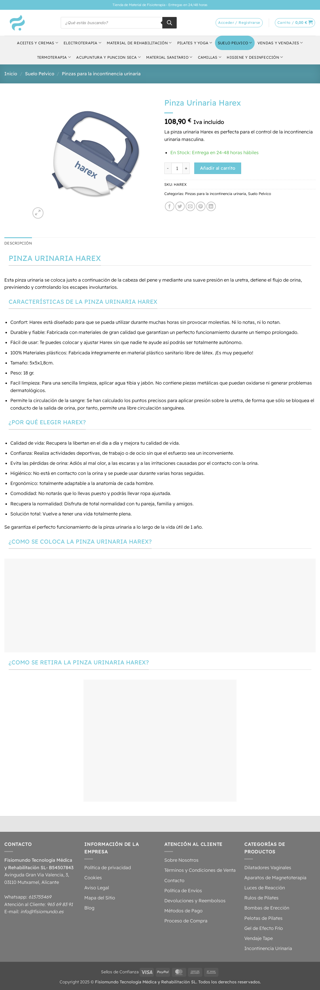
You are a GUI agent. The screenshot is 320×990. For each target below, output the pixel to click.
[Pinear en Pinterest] (200, 206)
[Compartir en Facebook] (169, 206)
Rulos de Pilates (261, 898)
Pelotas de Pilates (263, 918)
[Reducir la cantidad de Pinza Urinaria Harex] (167, 168)
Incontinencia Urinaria (268, 948)
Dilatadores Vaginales (267, 867)
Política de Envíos (183, 890)
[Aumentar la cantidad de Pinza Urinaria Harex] (186, 168)
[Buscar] (169, 22)
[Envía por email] (190, 206)
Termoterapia (54, 57)
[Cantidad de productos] (177, 168)
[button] (295, 22)
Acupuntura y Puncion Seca (108, 57)
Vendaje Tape (258, 938)
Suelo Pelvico (235, 42)
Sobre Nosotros (181, 860)
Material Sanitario (169, 57)
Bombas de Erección (266, 908)
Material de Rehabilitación (139, 42)
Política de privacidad (107, 867)
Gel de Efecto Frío (263, 928)
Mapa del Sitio (99, 898)
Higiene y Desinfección (255, 57)
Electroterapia (82, 42)
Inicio (10, 74)
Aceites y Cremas (37, 42)
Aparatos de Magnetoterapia (275, 877)
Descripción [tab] (18, 243)
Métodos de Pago (183, 910)
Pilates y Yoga (194, 42)
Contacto (174, 880)
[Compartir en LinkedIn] (211, 206)
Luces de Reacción (264, 887)
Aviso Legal (96, 887)
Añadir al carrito (218, 168)
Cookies (93, 877)
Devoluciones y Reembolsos (195, 900)
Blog (89, 908)
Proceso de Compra (185, 921)
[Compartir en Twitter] (180, 206)
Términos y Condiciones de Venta (200, 870)
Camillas (210, 57)
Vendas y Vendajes (280, 42)
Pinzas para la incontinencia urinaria (101, 74)
